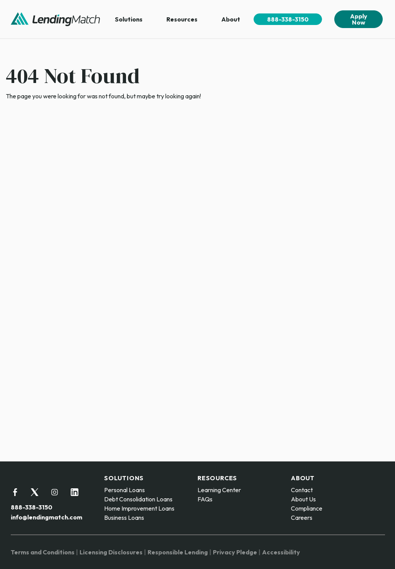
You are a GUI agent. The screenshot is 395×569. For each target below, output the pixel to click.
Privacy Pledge (235, 552)
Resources (182, 19)
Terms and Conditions (43, 552)
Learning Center (219, 490)
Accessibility (281, 552)
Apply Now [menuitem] (358, 19)
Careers (301, 517)
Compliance (306, 508)
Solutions (129, 19)
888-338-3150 (31, 507)
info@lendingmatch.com (46, 517)
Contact (302, 490)
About (230, 19)
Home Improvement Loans (139, 508)
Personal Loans (124, 490)
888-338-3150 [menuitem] (288, 19)
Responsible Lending (178, 552)
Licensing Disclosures (111, 552)
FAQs (205, 499)
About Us (303, 499)
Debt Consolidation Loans (138, 499)
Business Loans (124, 517)
